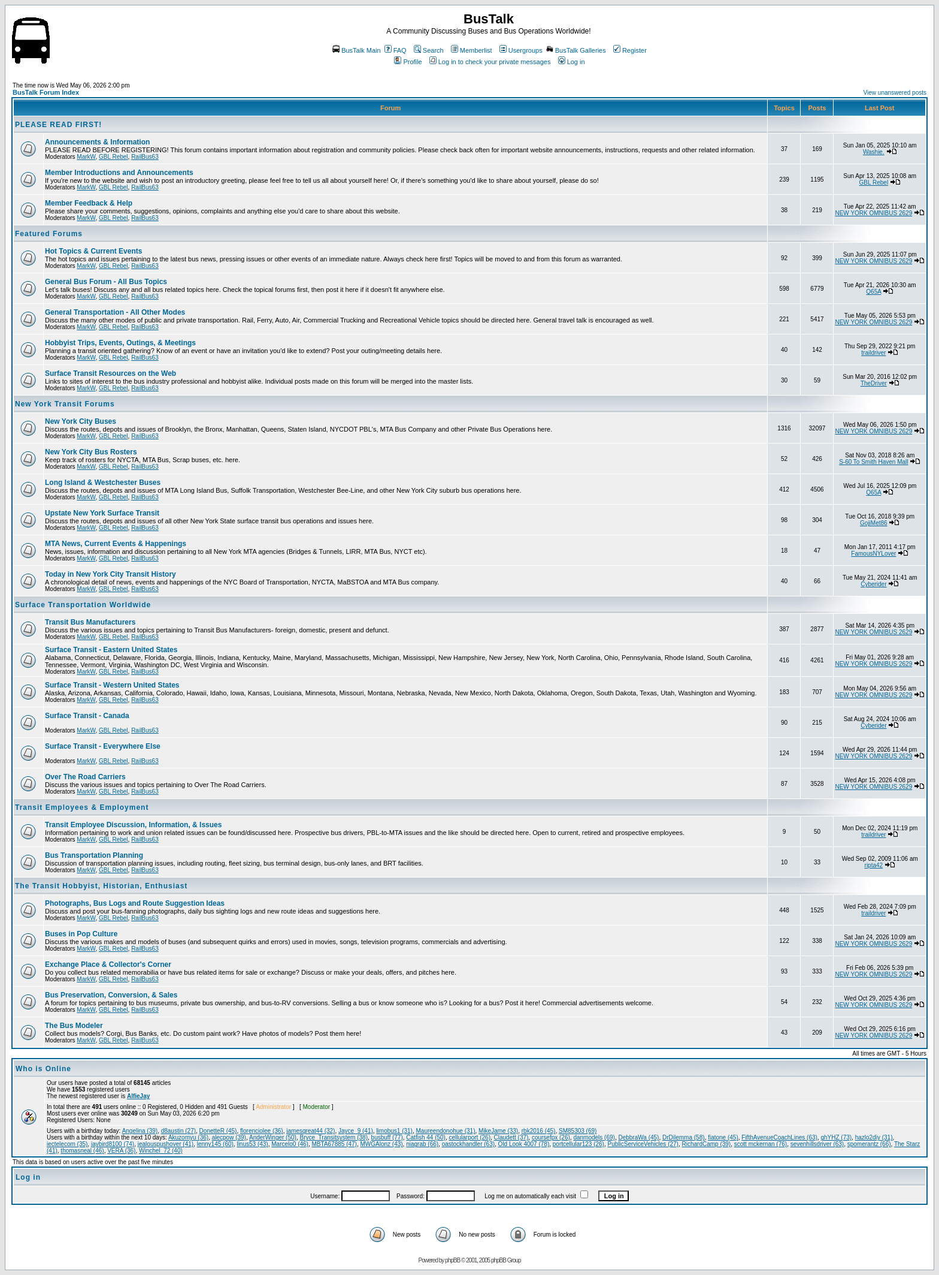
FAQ (395, 50)
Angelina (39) (139, 1131)
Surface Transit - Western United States (112, 685)
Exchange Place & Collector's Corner (108, 964)
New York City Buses (80, 421)
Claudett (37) (511, 1137)
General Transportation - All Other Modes (115, 312)
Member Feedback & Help (88, 203)
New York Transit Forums (65, 404)
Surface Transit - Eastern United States (111, 650)
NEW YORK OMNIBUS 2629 (873, 213)
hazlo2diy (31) (874, 1137)
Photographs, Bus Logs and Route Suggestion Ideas (135, 903)
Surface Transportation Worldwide (83, 605)
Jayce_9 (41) (355, 1131)
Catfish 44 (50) (426, 1137)
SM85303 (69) (577, 1131)
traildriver (873, 352)
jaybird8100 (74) (112, 1144)
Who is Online (43, 1069)
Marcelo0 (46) (289, 1144)
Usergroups (521, 50)
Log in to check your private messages (490, 61)
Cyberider (873, 584)
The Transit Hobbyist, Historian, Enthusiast (101, 886)
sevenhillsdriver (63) (817, 1144)
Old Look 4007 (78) (524, 1144)
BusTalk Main (356, 50)
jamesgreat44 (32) (310, 1131)
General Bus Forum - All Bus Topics (106, 282)
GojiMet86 (873, 523)
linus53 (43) (252, 1144)
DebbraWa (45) (638, 1137)
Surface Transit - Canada (87, 716)
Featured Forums (49, 234)
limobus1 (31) (394, 1131)
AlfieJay (138, 1096)
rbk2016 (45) (539, 1131)
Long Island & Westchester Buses (102, 482)
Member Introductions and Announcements (119, 172)
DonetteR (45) (218, 1131)
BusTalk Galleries (576, 50)
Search (429, 50)
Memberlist (471, 50)
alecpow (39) (229, 1137)
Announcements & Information (97, 142)
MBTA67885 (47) (334, 1144)
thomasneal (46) (82, 1150)
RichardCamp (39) (706, 1144)
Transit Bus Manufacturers (90, 622)
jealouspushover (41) (165, 1144)
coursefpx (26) (551, 1137)
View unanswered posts (895, 92)
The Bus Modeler (74, 1025)
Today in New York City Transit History (110, 574)
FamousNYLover (873, 553)
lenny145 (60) (215, 1144)
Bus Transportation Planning (94, 855)
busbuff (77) (387, 1137)
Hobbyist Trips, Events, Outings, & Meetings (120, 343)
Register (630, 50)
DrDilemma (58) (683, 1137)
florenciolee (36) (261, 1131)
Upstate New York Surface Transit (102, 513)
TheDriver (874, 383)
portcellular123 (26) (578, 1144)
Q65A (873, 291)
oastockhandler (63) (468, 1144)
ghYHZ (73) (836, 1137)
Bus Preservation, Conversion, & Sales (111, 995)
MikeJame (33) (498, 1131)
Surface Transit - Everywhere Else (102, 746)
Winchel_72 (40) (161, 1150)
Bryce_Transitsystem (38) (333, 1137)
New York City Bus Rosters (91, 452)
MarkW (86, 156)
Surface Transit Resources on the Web (110, 373)
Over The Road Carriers (85, 777)
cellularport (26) (469, 1137)
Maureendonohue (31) (445, 1131)
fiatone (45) (723, 1137)
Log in (571, 61)
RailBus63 (145, 156)
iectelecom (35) (67, 1144)
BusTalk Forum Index (46, 92)
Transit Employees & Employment (82, 807)
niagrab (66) (422, 1144)
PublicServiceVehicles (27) (643, 1144)
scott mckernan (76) (760, 1144)
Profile (408, 61)
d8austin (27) (178, 1131)
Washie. (874, 152)
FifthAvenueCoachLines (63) (779, 1137)
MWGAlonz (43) (381, 1144)
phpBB (452, 1260)
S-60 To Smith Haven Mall (873, 462)
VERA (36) (121, 1150)
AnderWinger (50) (272, 1137)
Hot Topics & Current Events (93, 251)
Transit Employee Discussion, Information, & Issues (133, 825)
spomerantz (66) (869, 1144)
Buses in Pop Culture (81, 934)
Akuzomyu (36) (188, 1137)
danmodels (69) (593, 1137)
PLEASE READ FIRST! (58, 124)
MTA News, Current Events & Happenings (115, 543)
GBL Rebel (113, 156)
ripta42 (874, 865)
